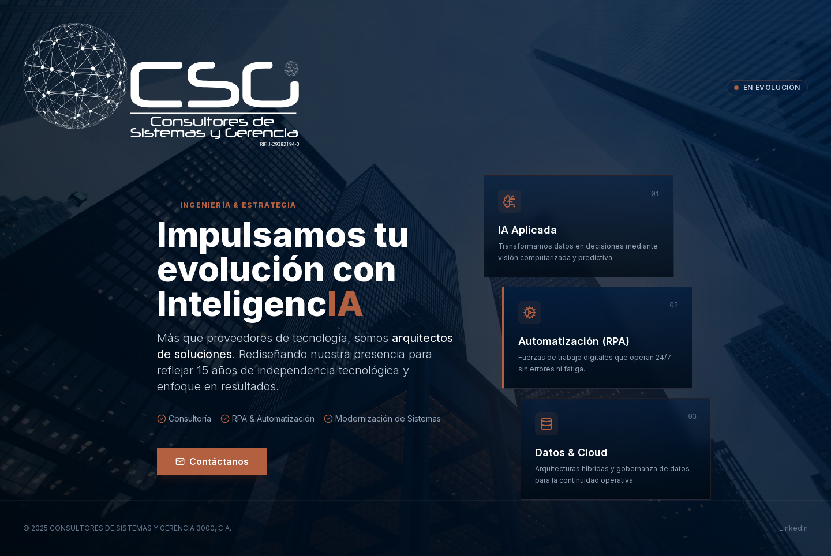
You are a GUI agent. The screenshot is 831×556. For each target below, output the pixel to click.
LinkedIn (793, 528)
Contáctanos (212, 461)
